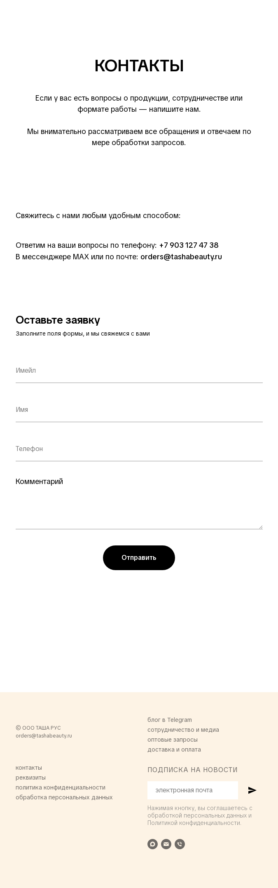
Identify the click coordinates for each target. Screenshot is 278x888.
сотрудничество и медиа (183, 729)
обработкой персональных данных (197, 815)
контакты (29, 767)
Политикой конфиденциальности (193, 823)
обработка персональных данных (64, 797)
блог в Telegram (169, 720)
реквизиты (31, 777)
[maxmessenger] (152, 844)
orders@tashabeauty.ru (44, 736)
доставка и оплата (174, 749)
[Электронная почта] (166, 844)
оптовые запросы (172, 739)
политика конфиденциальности (60, 787)
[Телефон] (180, 844)
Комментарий (39, 481)
